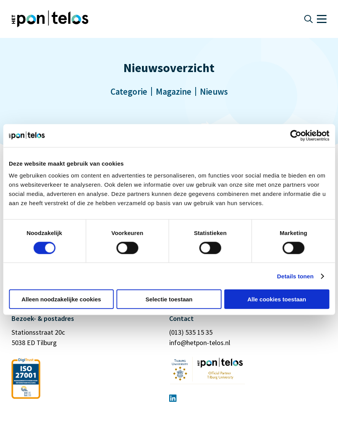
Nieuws (214, 91)
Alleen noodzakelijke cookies (61, 299)
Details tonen (295, 276)
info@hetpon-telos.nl (199, 342)
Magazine (173, 91)
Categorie (128, 91)
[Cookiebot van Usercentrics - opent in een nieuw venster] (295, 135)
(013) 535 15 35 (191, 332)
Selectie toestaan (169, 299)
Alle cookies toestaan (276, 299)
